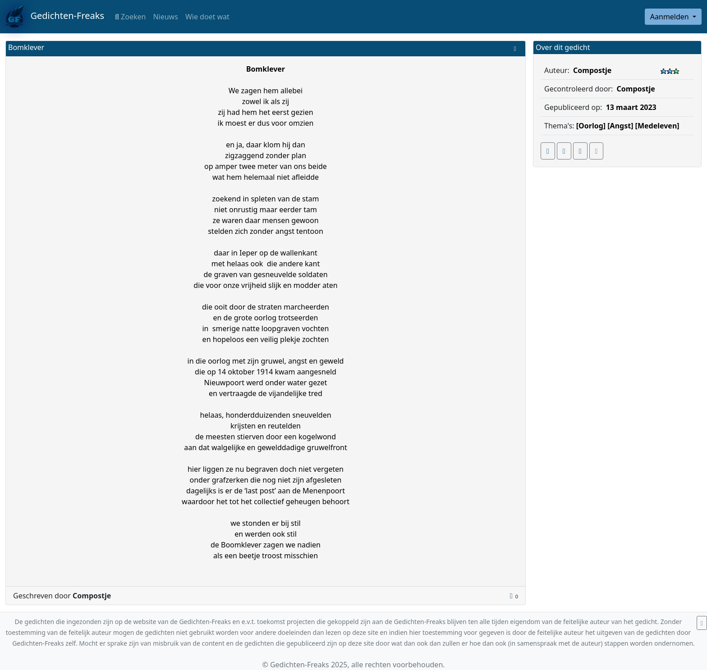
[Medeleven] (657, 126)
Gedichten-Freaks (54, 16)
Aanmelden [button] (670, 17)
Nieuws (165, 17)
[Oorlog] (591, 126)
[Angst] (620, 126)
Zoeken (130, 17)
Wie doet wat (207, 17)
